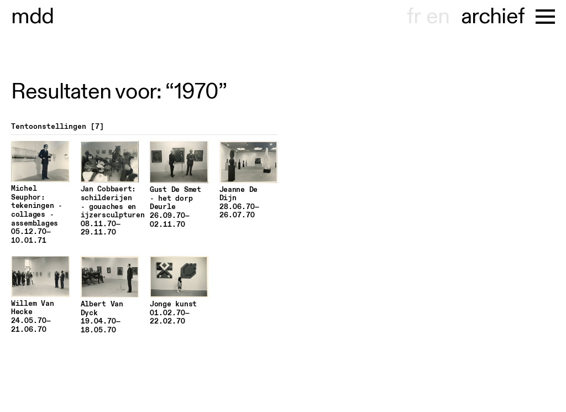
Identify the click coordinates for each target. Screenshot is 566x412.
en (437, 17)
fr (414, 17)
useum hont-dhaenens (32, 17)
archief (493, 17)
